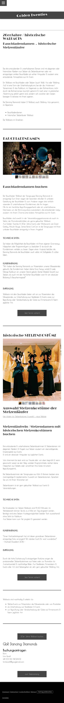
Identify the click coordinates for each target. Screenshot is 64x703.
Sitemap (33, 692)
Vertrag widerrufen (45, 692)
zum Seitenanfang (32, 674)
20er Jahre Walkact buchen (32, 636)
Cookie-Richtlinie (24, 692)
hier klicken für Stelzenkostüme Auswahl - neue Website (24, 416)
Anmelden (5, 698)
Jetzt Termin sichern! (32, 313)
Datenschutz (14, 692)
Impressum (5, 692)
